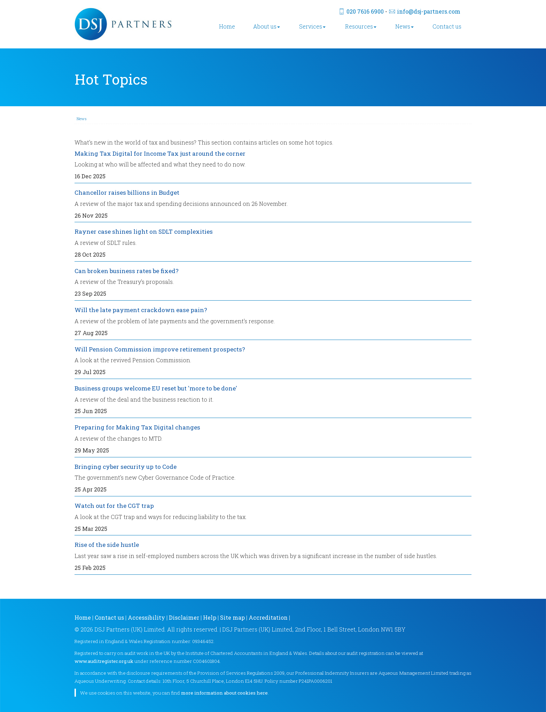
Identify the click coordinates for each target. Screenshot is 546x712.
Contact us (446, 26)
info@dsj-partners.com (428, 11)
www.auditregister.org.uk (104, 661)
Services (312, 26)
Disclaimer (184, 617)
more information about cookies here (224, 693)
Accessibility (146, 617)
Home (227, 26)
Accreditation (268, 617)
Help (209, 617)
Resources (360, 26)
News (404, 26)
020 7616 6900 (365, 11)
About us (266, 26)
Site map (232, 617)
